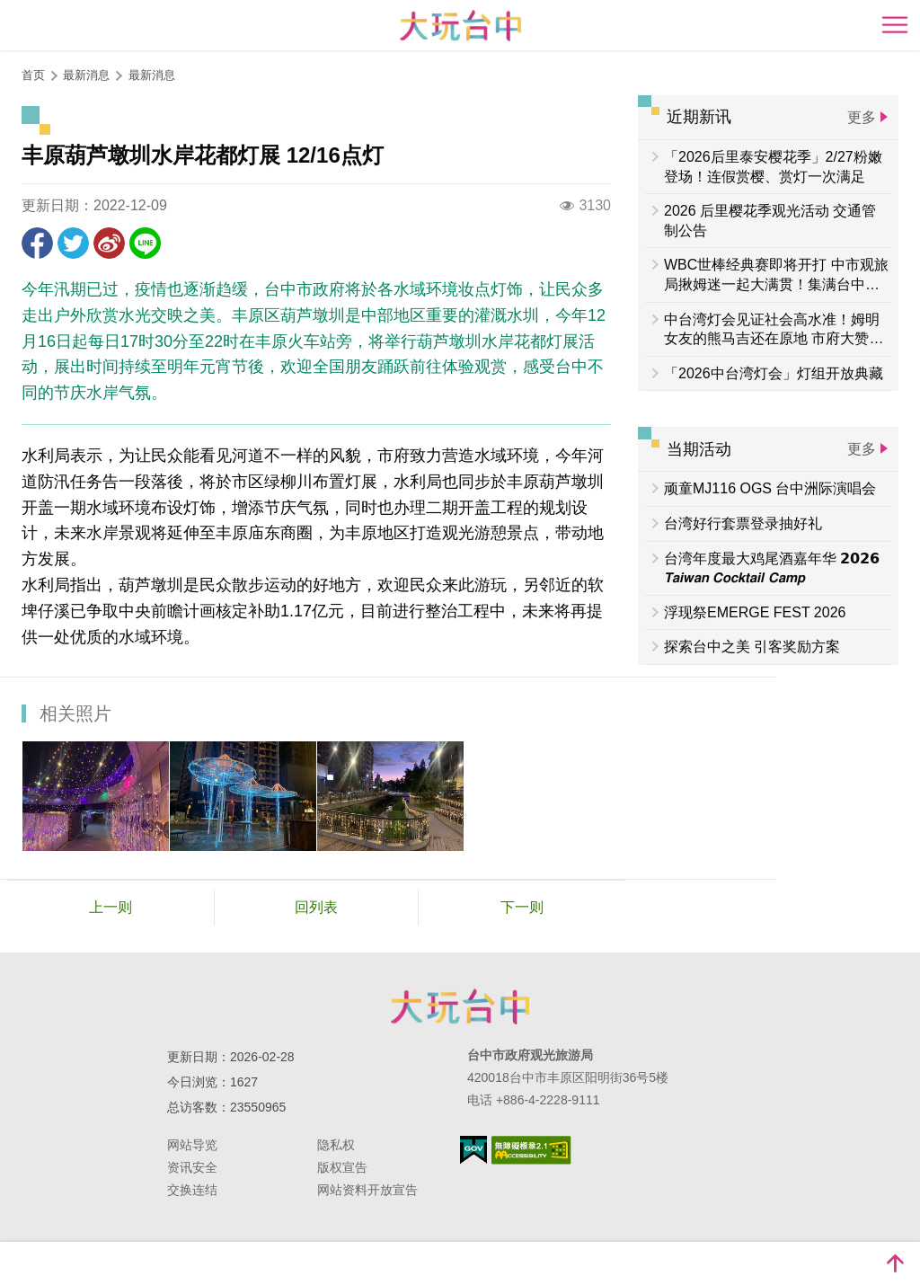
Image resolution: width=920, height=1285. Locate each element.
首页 (33, 75)
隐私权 (336, 1145)
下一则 (522, 907)
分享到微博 (109, 243)
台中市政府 (460, 1006)
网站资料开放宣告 (367, 1190)
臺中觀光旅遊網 (460, 25)
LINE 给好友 (145, 243)
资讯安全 (192, 1167)
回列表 (316, 907)
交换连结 (192, 1190)
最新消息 (151, 75)
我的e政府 (473, 1150)
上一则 (110, 907)
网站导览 (192, 1145)
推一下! (73, 243)
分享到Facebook (37, 243)
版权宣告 (342, 1167)
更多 (861, 117)
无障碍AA (531, 1150)
